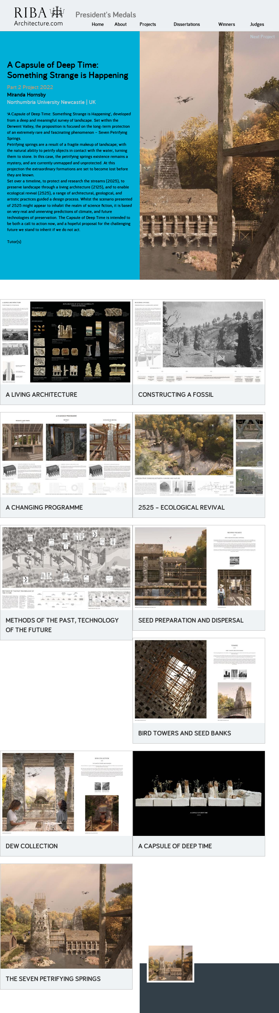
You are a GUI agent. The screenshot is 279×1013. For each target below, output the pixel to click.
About (121, 24)
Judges (257, 24)
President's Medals (106, 14)
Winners (226, 24)
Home (98, 24)
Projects (148, 24)
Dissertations (187, 24)
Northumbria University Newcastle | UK (51, 102)
